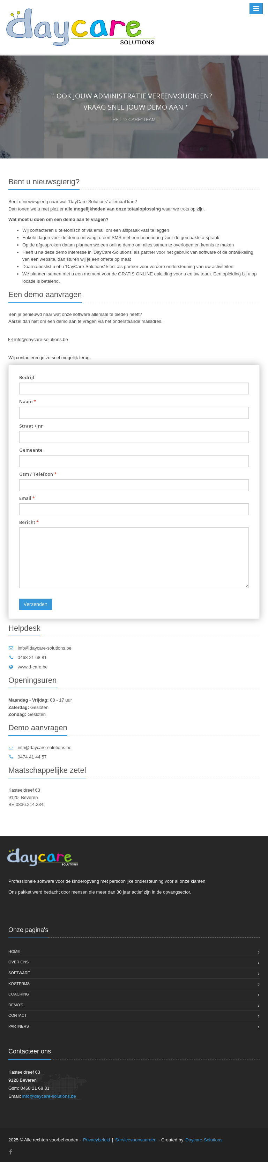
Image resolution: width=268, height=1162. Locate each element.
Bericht (29, 522)
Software (19, 973)
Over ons (18, 962)
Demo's (15, 1005)
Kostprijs (19, 984)
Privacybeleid (96, 1139)
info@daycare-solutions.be (41, 339)
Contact (17, 1015)
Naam (27, 401)
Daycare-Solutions (203, 1139)
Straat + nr (31, 426)
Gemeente (31, 450)
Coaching (18, 994)
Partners (18, 1026)
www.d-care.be (33, 666)
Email (27, 498)
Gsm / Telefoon (38, 474)
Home (14, 951)
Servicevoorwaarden (136, 1139)
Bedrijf (27, 377)
